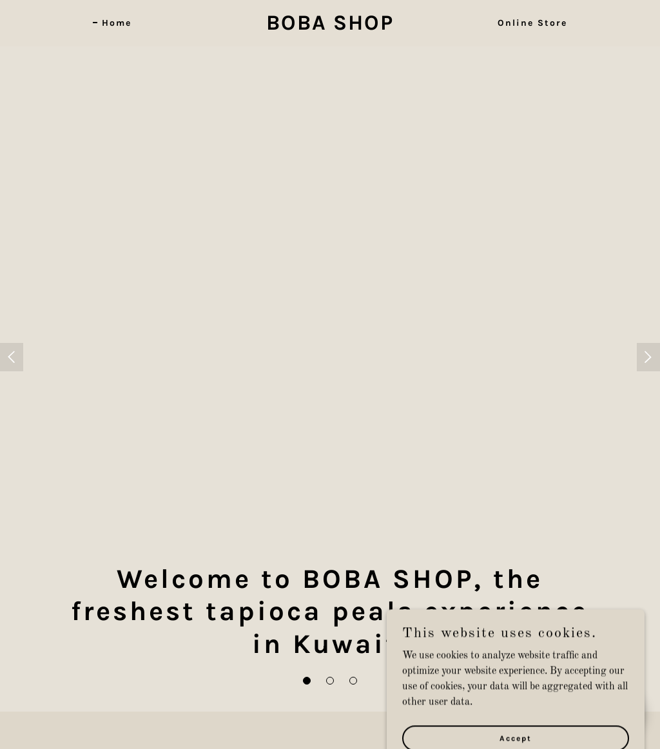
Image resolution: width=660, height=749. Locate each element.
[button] (307, 681)
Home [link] (116, 22)
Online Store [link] (532, 22)
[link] (330, 27)
